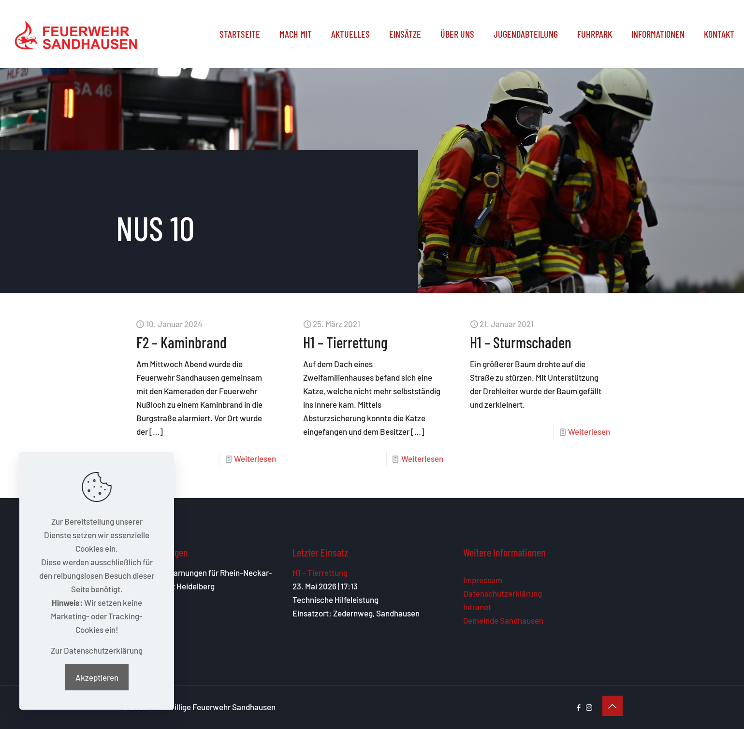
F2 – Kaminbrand (181, 342)
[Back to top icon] (612, 706)
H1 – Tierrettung (345, 342)
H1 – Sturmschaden (520, 342)
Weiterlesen (255, 458)
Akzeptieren (96, 677)
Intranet (477, 607)
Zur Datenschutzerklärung (97, 650)
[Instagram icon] (589, 707)
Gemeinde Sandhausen (503, 620)
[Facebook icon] (579, 707)
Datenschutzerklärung (502, 593)
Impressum (482, 580)
